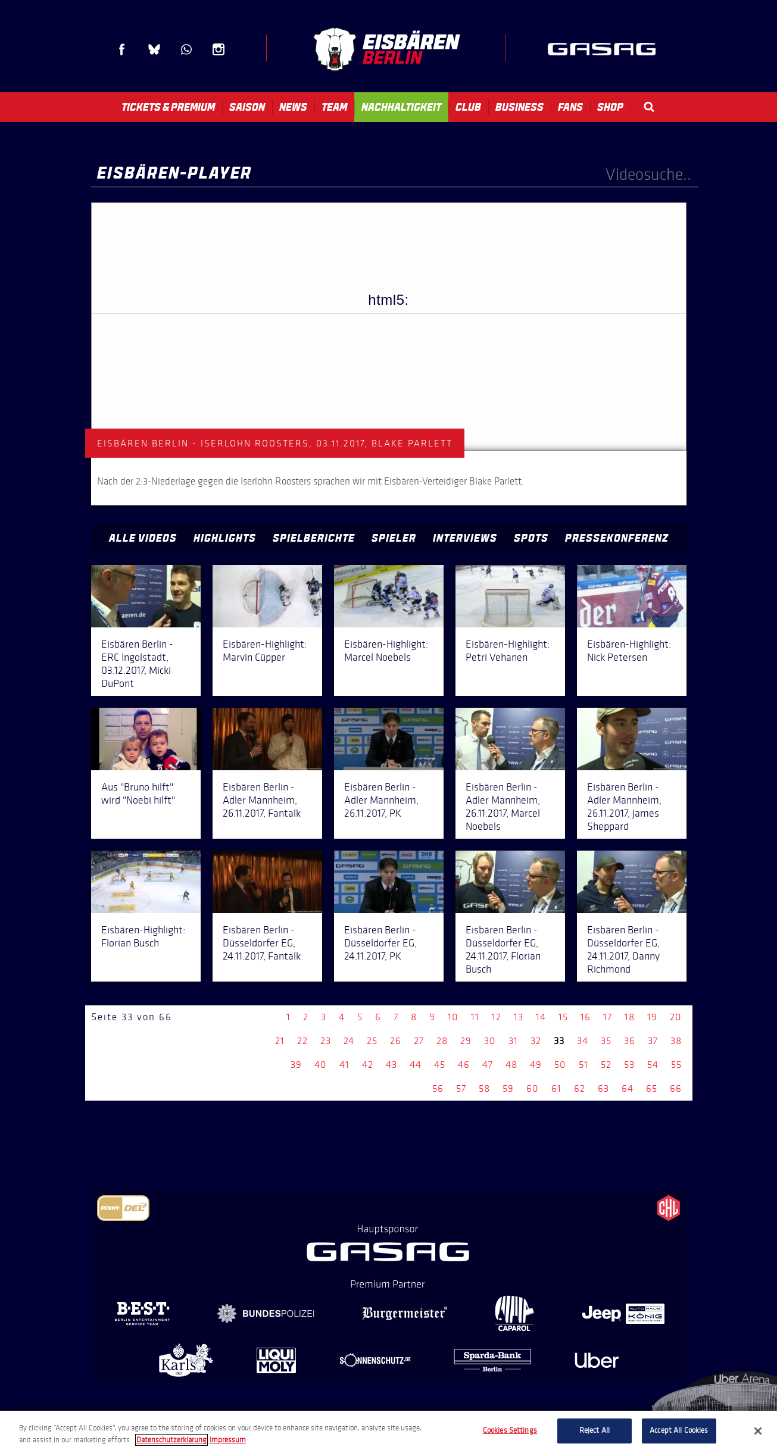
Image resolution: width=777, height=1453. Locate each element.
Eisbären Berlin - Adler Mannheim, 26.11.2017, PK (381, 800)
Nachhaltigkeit (401, 107)
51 (583, 1064)
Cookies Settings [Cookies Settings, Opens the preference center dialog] (510, 1430)
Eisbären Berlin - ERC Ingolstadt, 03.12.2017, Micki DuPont (137, 664)
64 (628, 1088)
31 (513, 1041)
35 (606, 1041)
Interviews (465, 538)
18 (630, 1017)
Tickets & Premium (168, 107)
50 (560, 1064)
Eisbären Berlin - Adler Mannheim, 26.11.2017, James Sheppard (624, 806)
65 (651, 1088)
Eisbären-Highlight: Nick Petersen (629, 651)
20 (676, 1017)
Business (519, 107)
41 (344, 1064)
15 (563, 1017)
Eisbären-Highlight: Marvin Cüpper (265, 651)
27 (419, 1041)
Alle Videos (143, 538)
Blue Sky (154, 49)
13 (518, 1017)
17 (607, 1017)
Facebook (122, 49)
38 (676, 1041)
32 (536, 1041)
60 (532, 1088)
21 (280, 1041)
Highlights (225, 538)
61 (556, 1088)
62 (579, 1088)
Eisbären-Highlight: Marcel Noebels (386, 651)
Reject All (594, 1430)
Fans (570, 107)
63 (603, 1088)
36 (629, 1041)
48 (511, 1064)
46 (464, 1064)
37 (653, 1041)
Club (468, 107)
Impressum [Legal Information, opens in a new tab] (228, 1440)
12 (496, 1017)
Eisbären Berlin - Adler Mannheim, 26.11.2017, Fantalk (262, 800)
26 (395, 1041)
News (293, 107)
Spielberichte (314, 538)
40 (320, 1064)
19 (652, 1017)
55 (676, 1064)
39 (296, 1064)
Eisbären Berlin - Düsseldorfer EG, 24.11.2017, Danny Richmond (623, 949)
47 (487, 1064)
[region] (388, 1432)
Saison (247, 107)
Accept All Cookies (679, 1430)
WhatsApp (186, 49)
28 (442, 1041)
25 (372, 1041)
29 (466, 1041)
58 (484, 1088)
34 (582, 1041)
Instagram (218, 49)
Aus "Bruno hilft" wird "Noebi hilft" (138, 793)
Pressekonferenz (617, 538)
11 (475, 1017)
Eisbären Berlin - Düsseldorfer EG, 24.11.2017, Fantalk (262, 943)
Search (649, 107)
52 (606, 1064)
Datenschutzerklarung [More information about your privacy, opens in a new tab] (171, 1440)
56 (438, 1088)
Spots (531, 538)
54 (653, 1064)
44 (416, 1064)
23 (325, 1041)
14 (541, 1017)
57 (461, 1088)
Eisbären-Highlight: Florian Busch (143, 936)
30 (490, 1041)
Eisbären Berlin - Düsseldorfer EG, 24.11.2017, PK (380, 943)
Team (334, 107)
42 (367, 1064)
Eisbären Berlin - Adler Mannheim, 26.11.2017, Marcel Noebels (503, 806)
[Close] (758, 1431)
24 (349, 1041)
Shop (610, 107)
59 (508, 1088)
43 (391, 1064)
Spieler (394, 538)
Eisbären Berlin (386, 49)
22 (302, 1041)
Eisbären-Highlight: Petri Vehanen (508, 651)
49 (536, 1064)
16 (586, 1017)
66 (676, 1088)
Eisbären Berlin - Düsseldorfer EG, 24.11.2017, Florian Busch (503, 949)
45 (439, 1064)
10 (453, 1017)
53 (629, 1064)
